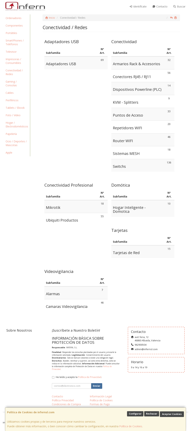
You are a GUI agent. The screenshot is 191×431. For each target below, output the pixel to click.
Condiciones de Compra (66, 404)
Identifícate (138, 6)
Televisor (11, 51)
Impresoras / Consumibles (13, 61)
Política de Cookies (130, 426)
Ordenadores (13, 18)
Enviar (96, 385)
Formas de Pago (100, 404)
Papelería (11, 134)
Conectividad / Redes (14, 72)
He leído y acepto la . (79, 377)
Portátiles (11, 33)
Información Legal (101, 396)
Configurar (135, 413)
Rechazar (151, 413)
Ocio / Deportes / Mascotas (16, 143)
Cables (10, 93)
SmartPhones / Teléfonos (15, 42)
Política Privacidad (63, 400)
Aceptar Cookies (172, 414)
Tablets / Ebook (15, 107)
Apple (9, 152)
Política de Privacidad (89, 377)
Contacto (159, 6)
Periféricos (12, 100)
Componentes (14, 25)
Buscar (179, 6)
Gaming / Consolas (11, 83)
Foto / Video (13, 115)
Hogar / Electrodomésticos (17, 124)
